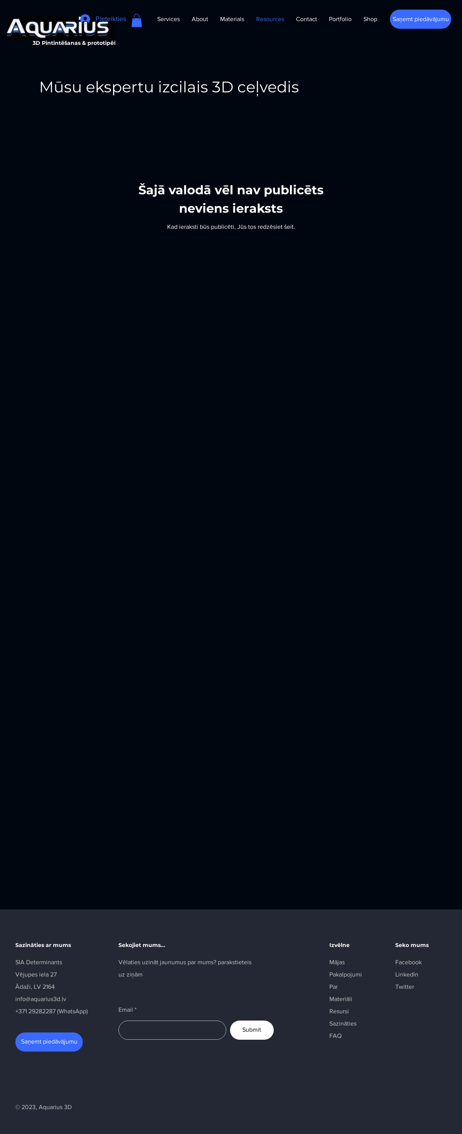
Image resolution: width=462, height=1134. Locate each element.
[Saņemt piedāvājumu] (420, 19)
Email (125, 1010)
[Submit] (252, 1030)
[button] (136, 20)
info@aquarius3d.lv (40, 999)
